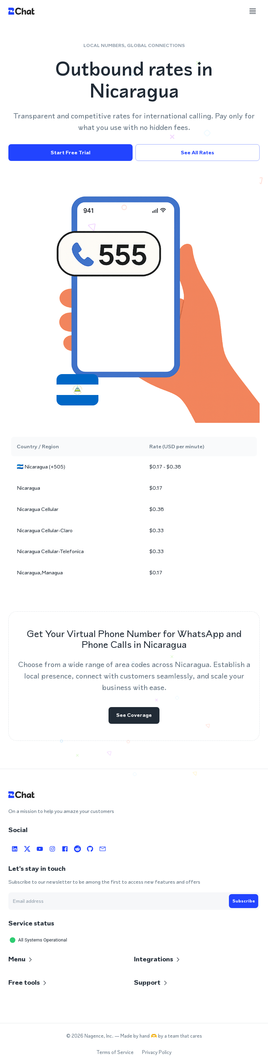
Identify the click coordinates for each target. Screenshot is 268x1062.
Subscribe (243, 901)
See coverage (134, 716)
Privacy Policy (157, 1052)
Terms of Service (115, 1052)
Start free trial (70, 152)
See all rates (197, 153)
